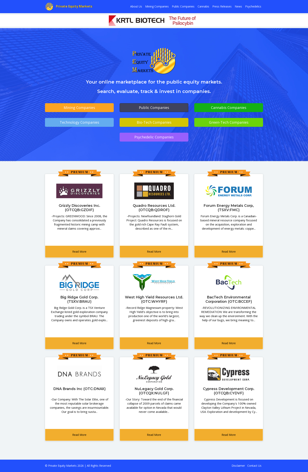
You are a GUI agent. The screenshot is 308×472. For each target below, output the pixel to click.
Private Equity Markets (68, 7)
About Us (136, 6)
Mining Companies (157, 6)
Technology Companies (79, 122)
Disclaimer (238, 465)
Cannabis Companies (228, 107)
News (238, 6)
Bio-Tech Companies (154, 122)
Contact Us (254, 465)
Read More (79, 251)
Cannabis (203, 6)
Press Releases (222, 6)
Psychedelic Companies (154, 137)
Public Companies (183, 6)
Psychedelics (253, 6)
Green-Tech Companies (228, 122)
